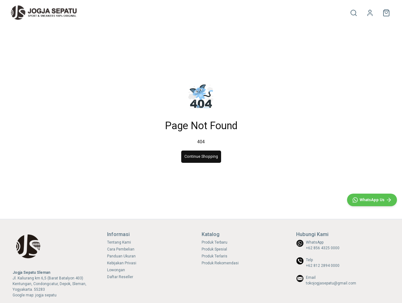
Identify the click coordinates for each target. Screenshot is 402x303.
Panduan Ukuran (121, 256)
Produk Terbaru (214, 242)
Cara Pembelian (120, 249)
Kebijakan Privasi (121, 263)
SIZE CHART (165, 12)
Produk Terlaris (214, 256)
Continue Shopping (201, 156)
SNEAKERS (139, 12)
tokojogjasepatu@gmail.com (331, 283)
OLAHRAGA (114, 12)
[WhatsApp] (372, 200)
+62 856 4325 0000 (323, 248)
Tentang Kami (119, 242)
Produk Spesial (214, 249)
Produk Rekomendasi (220, 263)
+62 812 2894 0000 (323, 265)
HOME (93, 12)
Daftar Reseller (120, 277)
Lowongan (116, 270)
